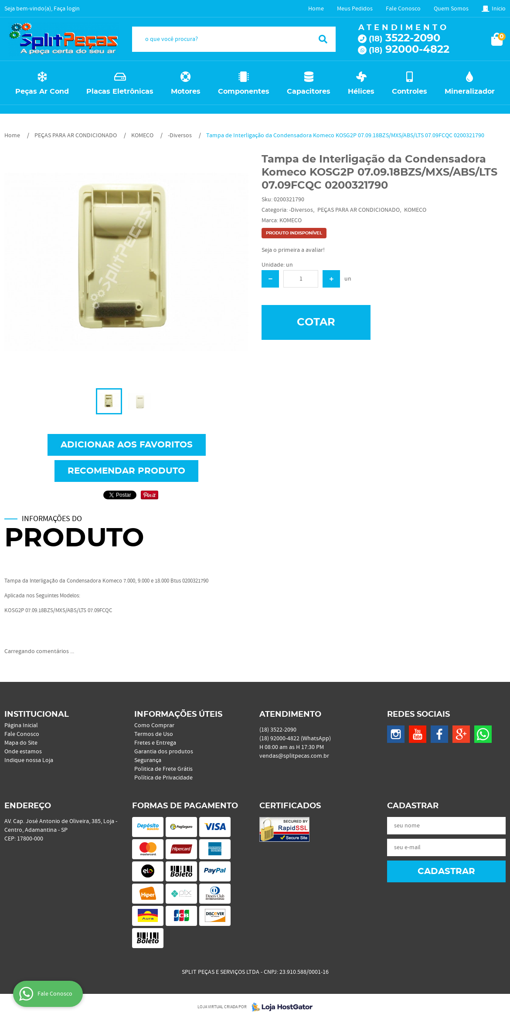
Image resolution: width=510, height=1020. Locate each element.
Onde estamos (23, 752)
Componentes (243, 91)
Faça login (67, 9)
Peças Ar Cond (42, 91)
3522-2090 (404, 38)
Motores (186, 91)
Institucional (36, 714)
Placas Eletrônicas (119, 91)
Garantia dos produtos (163, 752)
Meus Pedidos (355, 9)
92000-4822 (409, 49)
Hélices (361, 91)
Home (316, 9)
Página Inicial (21, 725)
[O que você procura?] (323, 39)
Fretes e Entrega (155, 743)
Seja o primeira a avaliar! (293, 250)
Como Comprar (154, 725)
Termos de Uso (153, 734)
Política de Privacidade (163, 778)
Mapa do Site (20, 743)
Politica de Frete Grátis (163, 769)
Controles (409, 91)
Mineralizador (470, 91)
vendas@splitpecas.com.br (294, 756)
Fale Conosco (403, 9)
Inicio (499, 9)
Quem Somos (451, 9)
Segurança (147, 760)
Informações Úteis (178, 714)
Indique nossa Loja (28, 760)
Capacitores (308, 91)
